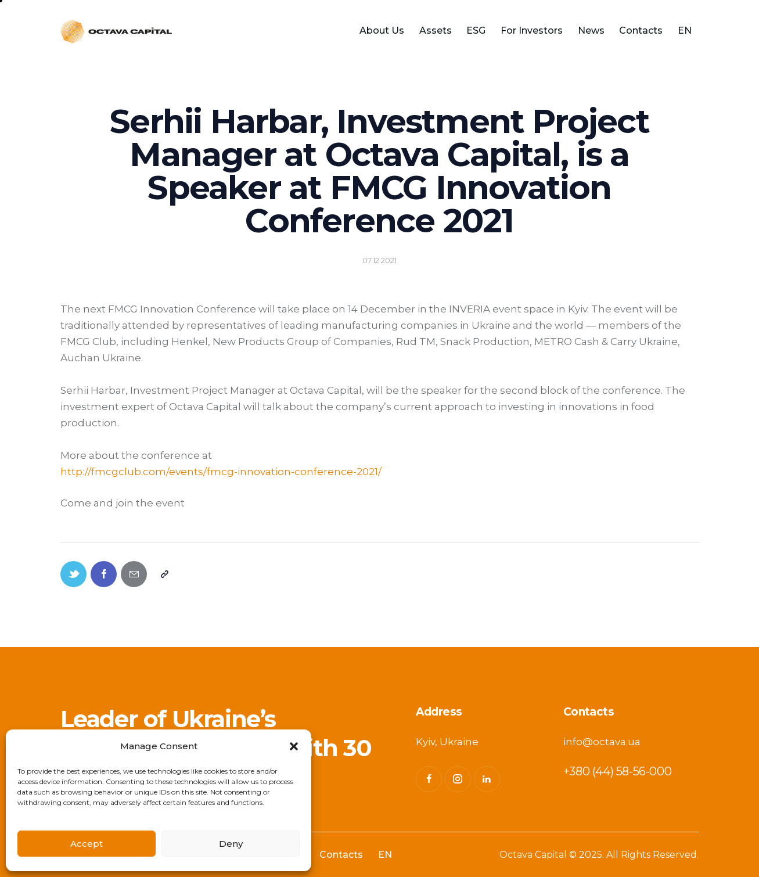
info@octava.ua (602, 741)
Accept (86, 843)
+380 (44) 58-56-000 (617, 771)
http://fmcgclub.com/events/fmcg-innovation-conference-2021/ (221, 471)
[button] (294, 746)
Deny (231, 843)
